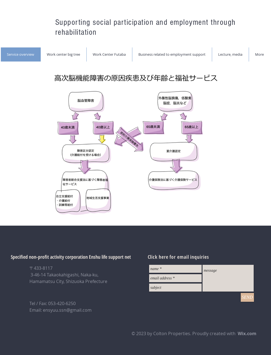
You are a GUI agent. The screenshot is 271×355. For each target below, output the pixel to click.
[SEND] (247, 297)
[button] (63, 54)
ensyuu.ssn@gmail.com (67, 310)
